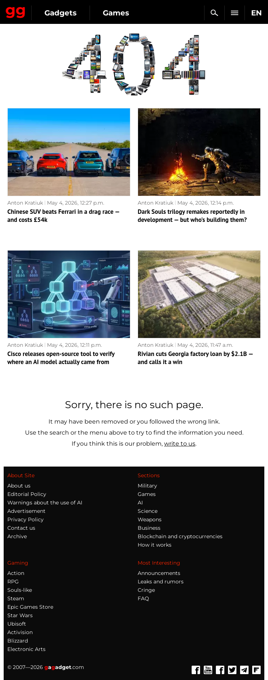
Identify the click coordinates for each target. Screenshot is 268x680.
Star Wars (20, 615)
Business (149, 528)
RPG (13, 581)
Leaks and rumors (161, 581)
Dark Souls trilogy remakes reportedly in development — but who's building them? (192, 216)
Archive (17, 536)
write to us (179, 443)
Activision (20, 632)
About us (18, 485)
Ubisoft (16, 623)
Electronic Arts (26, 649)
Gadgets (60, 12)
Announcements (159, 573)
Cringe (146, 590)
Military (147, 485)
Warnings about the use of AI (44, 502)
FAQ (143, 598)
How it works (154, 545)
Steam (15, 598)
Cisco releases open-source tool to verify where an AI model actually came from (61, 358)
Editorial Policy (26, 494)
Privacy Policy (25, 519)
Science (147, 511)
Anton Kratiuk (25, 203)
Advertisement (26, 511)
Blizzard (17, 640)
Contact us (21, 528)
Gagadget (15, 11)
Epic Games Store (30, 607)
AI (140, 502)
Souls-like (19, 590)
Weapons (150, 519)
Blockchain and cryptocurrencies (180, 536)
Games (116, 12)
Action (15, 573)
